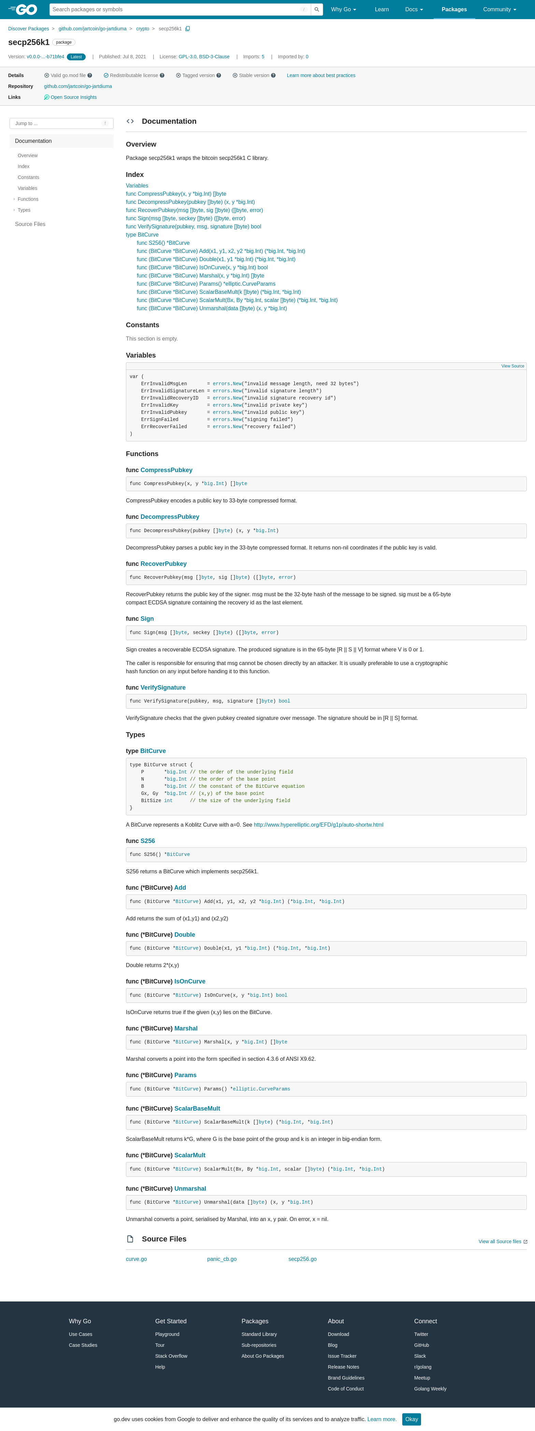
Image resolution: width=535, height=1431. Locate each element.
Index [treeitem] (23, 166)
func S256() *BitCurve (163, 243)
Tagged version (198, 75)
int (168, 800)
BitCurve (153, 751)
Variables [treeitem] (27, 188)
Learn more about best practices (321, 75)
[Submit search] (317, 9)
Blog (332, 1345)
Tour (159, 1345)
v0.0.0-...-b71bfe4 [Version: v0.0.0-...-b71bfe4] (37, 56)
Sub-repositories (259, 1345)
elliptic (244, 1089)
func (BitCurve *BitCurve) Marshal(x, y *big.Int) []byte (200, 275)
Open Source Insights (70, 97)
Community (501, 10)
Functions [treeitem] (28, 199)
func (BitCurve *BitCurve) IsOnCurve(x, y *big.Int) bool (202, 267)
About (336, 1321)
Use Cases (80, 1334)
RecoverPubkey (164, 563)
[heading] (28, 9)
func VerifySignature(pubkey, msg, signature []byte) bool (193, 226)
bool (284, 701)
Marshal (186, 1028)
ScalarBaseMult (197, 1108)
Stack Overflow (171, 1356)
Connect (425, 1321)
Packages (454, 9)
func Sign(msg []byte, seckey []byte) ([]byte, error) (185, 218)
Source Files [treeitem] (30, 224)
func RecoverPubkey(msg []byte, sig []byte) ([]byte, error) (194, 210)
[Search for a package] (180, 9)
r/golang (423, 1367)
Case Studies (83, 1345)
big (208, 483)
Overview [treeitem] (28, 155)
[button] (46, 75)
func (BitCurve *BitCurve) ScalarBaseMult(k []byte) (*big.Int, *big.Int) (219, 292)
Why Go (345, 10)
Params (185, 1075)
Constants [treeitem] (28, 177)
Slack (420, 1356)
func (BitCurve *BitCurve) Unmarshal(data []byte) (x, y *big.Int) (212, 308)
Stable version (254, 75)
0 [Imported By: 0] (293, 56)
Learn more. (382, 1419)
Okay (411, 1419)
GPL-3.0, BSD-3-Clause (204, 56)
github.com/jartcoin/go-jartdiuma (93, 28)
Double (184, 934)
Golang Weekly (430, 1388)
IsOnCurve (189, 981)
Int (220, 483)
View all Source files (500, 1241)
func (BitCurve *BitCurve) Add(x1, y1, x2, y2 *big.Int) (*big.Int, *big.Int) (221, 251)
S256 (148, 841)
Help (160, 1367)
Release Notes (343, 1367)
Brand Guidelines (346, 1378)
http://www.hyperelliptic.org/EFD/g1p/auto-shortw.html (319, 825)
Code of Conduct (346, 1388)
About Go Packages (263, 1356)
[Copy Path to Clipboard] (188, 29)
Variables (137, 186)
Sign (147, 618)
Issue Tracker (342, 1356)
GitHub (421, 1345)
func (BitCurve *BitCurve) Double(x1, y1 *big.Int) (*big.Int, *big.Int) (216, 259)
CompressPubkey (166, 470)
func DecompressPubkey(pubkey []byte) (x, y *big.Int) (190, 202)
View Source (513, 366)
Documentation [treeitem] (33, 141)
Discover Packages (28, 28)
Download (338, 1334)
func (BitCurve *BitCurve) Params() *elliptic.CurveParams (206, 284)
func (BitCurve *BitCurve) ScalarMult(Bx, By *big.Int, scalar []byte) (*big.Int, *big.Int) (237, 300)
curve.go (136, 1259)
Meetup (422, 1378)
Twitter (421, 1334)
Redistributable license (134, 75)
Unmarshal (190, 1188)
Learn (382, 9)
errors (221, 384)
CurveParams (274, 1089)
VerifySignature (163, 687)
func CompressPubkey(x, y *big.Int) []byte (176, 194)
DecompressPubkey (170, 516)
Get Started (171, 1321)
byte (241, 483)
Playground (167, 1334)
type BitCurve (142, 235)
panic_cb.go (221, 1259)
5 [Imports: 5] (254, 56)
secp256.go (302, 1259)
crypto (142, 28)
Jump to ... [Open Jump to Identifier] (26, 123)
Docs (415, 10)
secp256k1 (170, 28)
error (286, 577)
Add (180, 887)
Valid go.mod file (68, 75)
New (237, 384)
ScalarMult (189, 1155)
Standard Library (259, 1334)
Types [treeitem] (24, 210)
